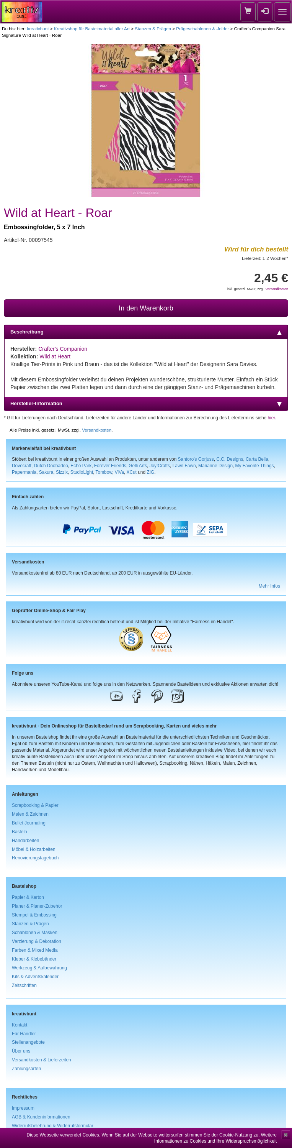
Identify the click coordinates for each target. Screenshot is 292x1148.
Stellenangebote (28, 1042)
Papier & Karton (28, 897)
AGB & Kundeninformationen (41, 1117)
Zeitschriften (24, 985)
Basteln (19, 831)
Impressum (23, 1108)
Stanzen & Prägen (153, 28)
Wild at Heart (54, 356)
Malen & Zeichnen (30, 814)
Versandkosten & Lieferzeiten (41, 1060)
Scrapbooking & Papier (35, 805)
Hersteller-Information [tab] (146, 404)
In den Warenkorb (146, 308)
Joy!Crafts (160, 465)
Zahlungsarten (26, 1068)
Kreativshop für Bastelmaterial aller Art (92, 28)
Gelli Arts (138, 465)
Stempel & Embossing (34, 915)
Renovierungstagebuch (35, 858)
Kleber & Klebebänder (34, 959)
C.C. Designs (229, 459)
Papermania (24, 472)
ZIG (150, 472)
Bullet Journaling (29, 823)
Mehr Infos (269, 586)
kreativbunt (38, 28)
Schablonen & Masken (34, 932)
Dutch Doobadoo (51, 465)
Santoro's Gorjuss (196, 459)
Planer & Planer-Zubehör (37, 906)
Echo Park (80, 465)
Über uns (21, 1051)
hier (271, 417)
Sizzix (62, 472)
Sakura (46, 472)
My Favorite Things (254, 465)
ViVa (119, 472)
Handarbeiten (25, 840)
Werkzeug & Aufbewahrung (39, 968)
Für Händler (24, 1033)
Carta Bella (257, 459)
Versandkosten (276, 289)
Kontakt (19, 1025)
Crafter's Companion (62, 349)
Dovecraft (21, 465)
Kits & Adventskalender (35, 976)
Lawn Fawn (184, 465)
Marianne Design (215, 465)
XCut (131, 472)
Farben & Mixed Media (35, 950)
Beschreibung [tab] (146, 332)
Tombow (104, 472)
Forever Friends (110, 465)
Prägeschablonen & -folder (202, 28)
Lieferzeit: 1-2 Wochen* (265, 258)
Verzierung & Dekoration (36, 941)
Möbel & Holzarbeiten (33, 849)
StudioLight (81, 472)
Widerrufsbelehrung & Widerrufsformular (52, 1125)
